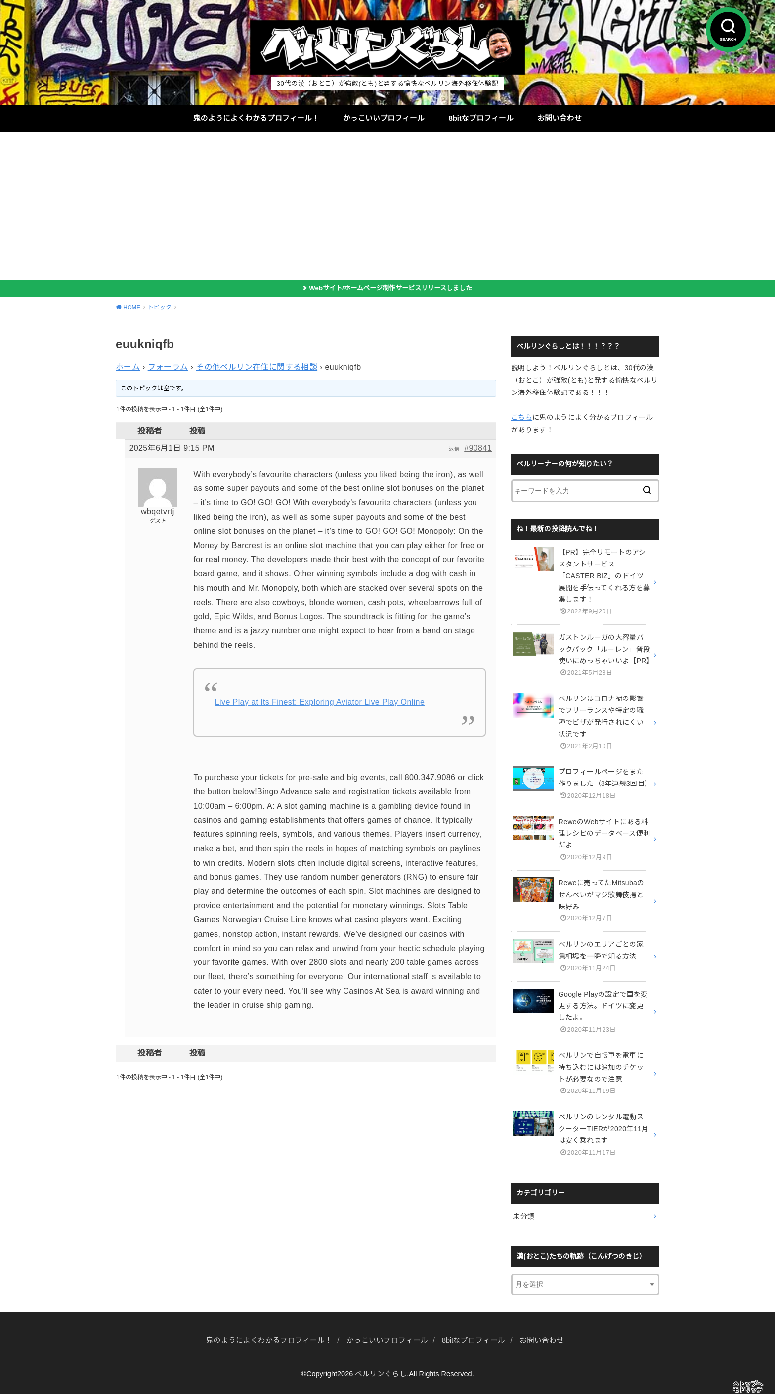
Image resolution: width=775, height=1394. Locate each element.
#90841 (478, 448)
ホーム (128, 367)
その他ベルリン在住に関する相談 (256, 367)
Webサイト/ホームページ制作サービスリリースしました (390, 288)
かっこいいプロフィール (384, 118)
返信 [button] (454, 449)
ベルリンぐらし (381, 1374)
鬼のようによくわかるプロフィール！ (256, 118)
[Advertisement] (387, 206)
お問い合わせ (559, 118)
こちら (521, 417)
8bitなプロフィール (481, 118)
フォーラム (168, 367)
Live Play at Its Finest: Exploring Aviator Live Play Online (320, 702)
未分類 (523, 1216)
